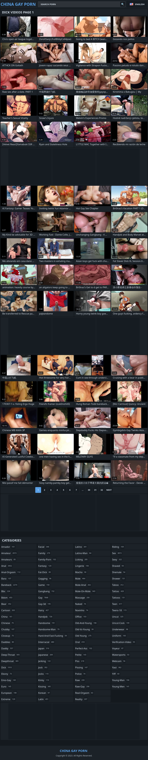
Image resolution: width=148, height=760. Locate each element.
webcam (119, 661)
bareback (9, 585)
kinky (44, 680)
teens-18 (119, 610)
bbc (6, 591)
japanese (46, 655)
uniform (119, 636)
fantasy (45, 566)
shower (119, 578)
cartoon (8, 610)
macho (81, 572)
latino (81, 547)
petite (81, 655)
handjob (45, 617)
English (140, 4)
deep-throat (10, 655)
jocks (43, 674)
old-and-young (86, 623)
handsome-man (49, 629)
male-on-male (85, 591)
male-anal (83, 585)
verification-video (124, 642)
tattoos (119, 597)
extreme (8, 699)
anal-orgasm (11, 572)
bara (6, 578)
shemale (119, 572)
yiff (116, 674)
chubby (8, 629)
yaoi (117, 667)
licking (81, 559)
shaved (118, 566)
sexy (117, 559)
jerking (44, 661)
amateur (9, 553)
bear (6, 604)
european (9, 693)
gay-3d (44, 604)
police (80, 674)
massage (82, 597)
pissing (81, 667)
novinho (82, 610)
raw (80, 680)
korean (44, 693)
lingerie (82, 566)
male (80, 578)
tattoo (118, 591)
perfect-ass (84, 648)
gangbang (46, 591)
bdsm (7, 597)
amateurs (8, 559)
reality (81, 699)
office (81, 617)
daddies (8, 642)
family (44, 553)
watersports (121, 655)
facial (44, 547)
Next (109, 490)
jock (43, 667)
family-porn (47, 559)
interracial (46, 642)
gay (43, 597)
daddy (7, 648)
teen (117, 604)
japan (44, 648)
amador (8, 547)
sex (117, 553)
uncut (118, 617)
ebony (6, 674)
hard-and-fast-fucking (52, 636)
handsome (47, 623)
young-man (121, 680)
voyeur (118, 648)
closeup (7, 636)
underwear (120, 629)
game (44, 585)
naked (81, 604)
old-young (83, 636)
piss (80, 661)
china (7, 617)
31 (95, 490)
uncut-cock (121, 623)
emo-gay (8, 680)
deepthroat (10, 661)
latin (43, 699)
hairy (43, 610)
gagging (45, 578)
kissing (44, 686)
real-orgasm (84, 693)
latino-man (83, 553)
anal (7, 566)
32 (102, 490)
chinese (7, 623)
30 (89, 490)
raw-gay (82, 686)
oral (80, 642)
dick (6, 667)
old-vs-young (84, 629)
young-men (121, 686)
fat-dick (44, 572)
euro (6, 686)
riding (118, 547)
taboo (118, 585)
